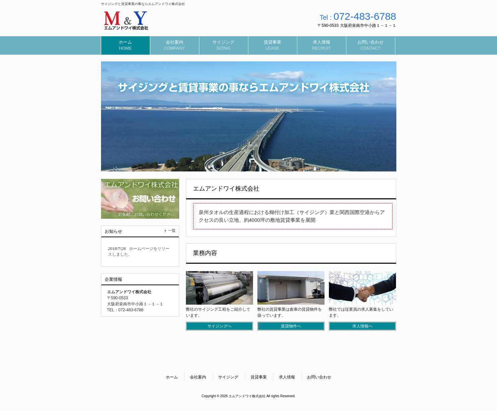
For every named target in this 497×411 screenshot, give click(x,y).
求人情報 (287, 377)
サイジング (228, 377)
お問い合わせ (319, 377)
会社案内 (198, 377)
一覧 (172, 230)
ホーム (172, 377)
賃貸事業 (259, 377)
